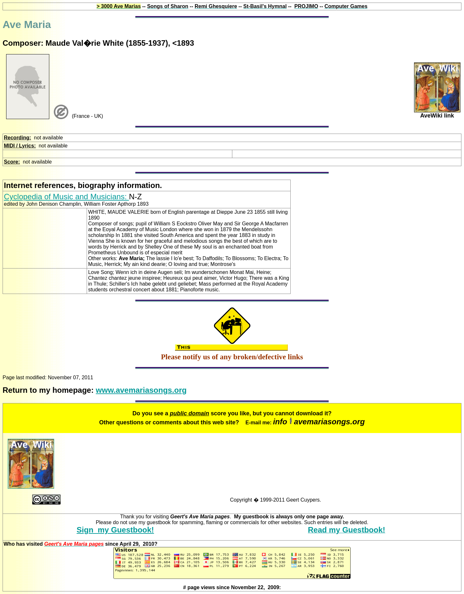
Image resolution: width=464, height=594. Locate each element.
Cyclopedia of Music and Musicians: (66, 196)
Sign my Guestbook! (115, 529)
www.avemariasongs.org (141, 390)
